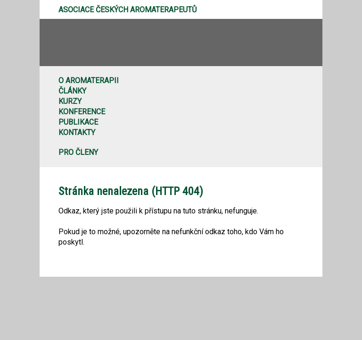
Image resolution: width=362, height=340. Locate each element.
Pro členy (78, 152)
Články (72, 90)
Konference (81, 111)
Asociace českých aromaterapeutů (127, 9)
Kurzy (70, 101)
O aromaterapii (88, 80)
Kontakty (76, 132)
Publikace (78, 122)
